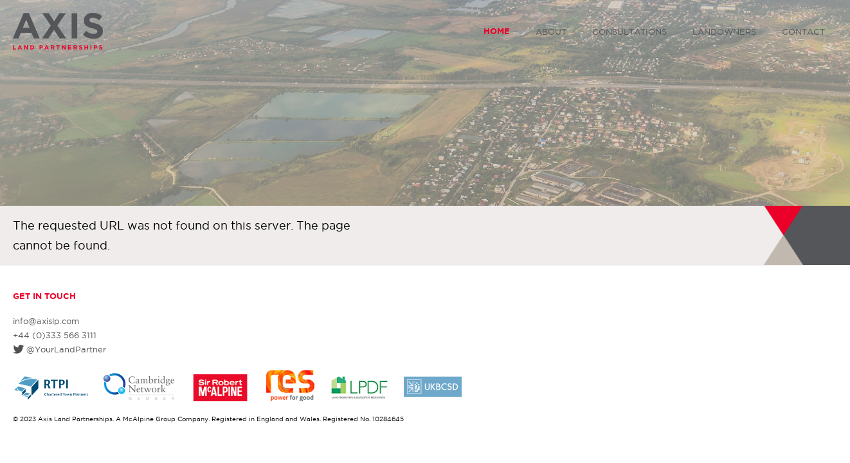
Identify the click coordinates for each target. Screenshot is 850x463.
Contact (803, 31)
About (551, 31)
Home (497, 31)
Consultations (629, 31)
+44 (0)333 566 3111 (54, 335)
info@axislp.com (46, 320)
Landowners (724, 31)
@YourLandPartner (66, 349)
